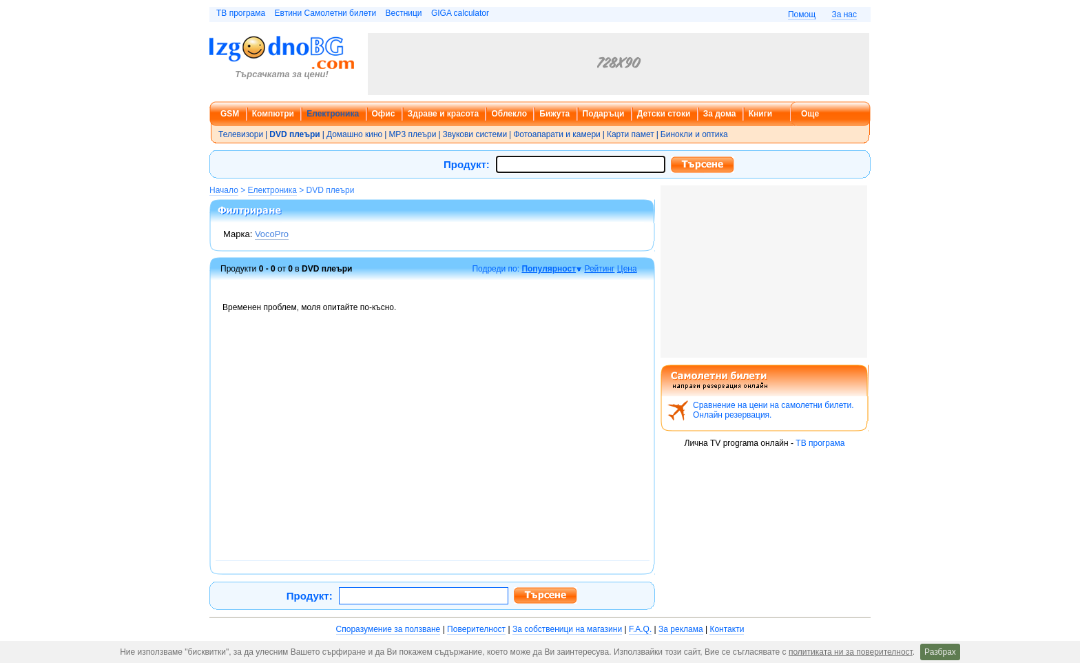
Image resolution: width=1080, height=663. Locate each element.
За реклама (680, 629)
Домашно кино (354, 134)
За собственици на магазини (567, 629)
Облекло (509, 114)
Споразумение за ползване (388, 629)
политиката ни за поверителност (851, 652)
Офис (383, 114)
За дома (719, 114)
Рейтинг (599, 269)
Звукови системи (475, 134)
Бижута (554, 114)
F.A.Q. (640, 629)
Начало (223, 190)
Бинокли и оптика (694, 134)
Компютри (273, 114)
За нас (844, 14)
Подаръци (604, 114)
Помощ (802, 14)
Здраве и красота (443, 114)
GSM (229, 114)
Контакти (726, 629)
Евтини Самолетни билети (326, 13)
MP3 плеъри (412, 134)
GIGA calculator (460, 13)
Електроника (333, 114)
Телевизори (240, 134)
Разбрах (940, 652)
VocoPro (272, 234)
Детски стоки (663, 114)
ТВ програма (240, 13)
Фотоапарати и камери (557, 134)
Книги (760, 114)
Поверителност (476, 629)
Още (810, 114)
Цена (627, 269)
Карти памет (630, 134)
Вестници (403, 13)
